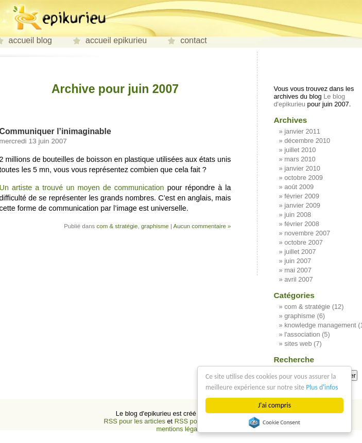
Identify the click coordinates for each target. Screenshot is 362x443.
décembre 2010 (307, 140)
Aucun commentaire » (202, 226)
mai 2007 (298, 270)
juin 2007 (297, 261)
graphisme (155, 226)
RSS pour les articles (134, 421)
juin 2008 (297, 214)
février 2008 (301, 224)
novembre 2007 (307, 233)
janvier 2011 (302, 131)
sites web (298, 343)
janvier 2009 (302, 205)
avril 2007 (298, 279)
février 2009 (301, 196)
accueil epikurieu (116, 40)
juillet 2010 (300, 150)
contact (193, 40)
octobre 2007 (303, 242)
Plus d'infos (322, 387)
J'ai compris (274, 405)
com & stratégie (117, 226)
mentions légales (180, 429)
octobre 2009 (303, 177)
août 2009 (299, 187)
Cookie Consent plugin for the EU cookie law (274, 422)
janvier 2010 (302, 168)
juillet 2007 (300, 251)
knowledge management (320, 325)
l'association (302, 334)
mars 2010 (299, 159)
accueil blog (31, 40)
